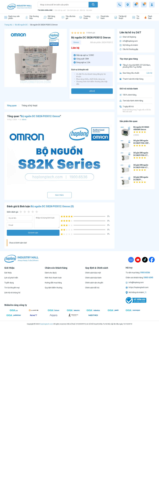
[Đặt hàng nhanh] (50, 17)
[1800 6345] (119, 4)
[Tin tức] (136, 17)
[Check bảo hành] (103, 17)
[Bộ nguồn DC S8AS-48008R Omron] (125, 131)
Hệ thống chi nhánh (129, 45)
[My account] (152, 4)
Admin (24, 119)
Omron (76, 42)
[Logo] (19, 7)
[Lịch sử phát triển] (11, 278)
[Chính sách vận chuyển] (94, 283)
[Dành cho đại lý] (51, 273)
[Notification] (136, 4)
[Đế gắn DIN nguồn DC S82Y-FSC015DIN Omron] (125, 182)
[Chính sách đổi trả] (92, 288)
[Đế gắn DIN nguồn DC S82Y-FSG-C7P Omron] (125, 157)
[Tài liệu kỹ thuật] (121, 17)
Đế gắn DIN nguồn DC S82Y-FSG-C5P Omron (140, 143)
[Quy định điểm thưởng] (53, 288)
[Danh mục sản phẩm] (12, 17)
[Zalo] (131, 260)
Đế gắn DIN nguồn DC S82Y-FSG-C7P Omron (141, 155)
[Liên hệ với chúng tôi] (12, 293)
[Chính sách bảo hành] (93, 278)
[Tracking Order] (86, 17)
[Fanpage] (152, 260)
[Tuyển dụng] (9, 283)
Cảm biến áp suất (60, 10)
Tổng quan (12, 105)
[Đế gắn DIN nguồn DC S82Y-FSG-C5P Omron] (125, 145)
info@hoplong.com (129, 41)
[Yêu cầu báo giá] (68, 17)
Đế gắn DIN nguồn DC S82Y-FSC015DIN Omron (141, 179)
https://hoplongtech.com (137, 287)
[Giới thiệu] (8, 273)
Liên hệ (92, 91)
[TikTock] (145, 260)
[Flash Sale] (149, 17)
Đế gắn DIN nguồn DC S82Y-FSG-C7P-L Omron (141, 167)
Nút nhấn (89, 10)
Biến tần (82, 10)
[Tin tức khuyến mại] (12, 288)
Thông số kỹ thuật (29, 105)
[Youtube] (138, 260)
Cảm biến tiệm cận (73, 10)
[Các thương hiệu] (32, 17)
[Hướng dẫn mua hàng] (53, 283)
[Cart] (144, 4)
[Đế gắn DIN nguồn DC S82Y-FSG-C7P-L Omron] (125, 169)
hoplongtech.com (46, 324)
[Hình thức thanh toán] (53, 278)
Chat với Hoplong (128, 37)
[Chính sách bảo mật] (93, 273)
